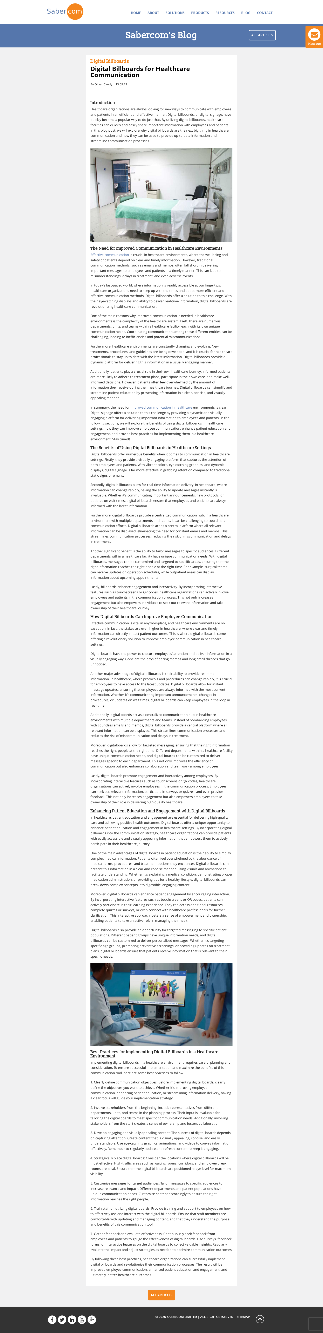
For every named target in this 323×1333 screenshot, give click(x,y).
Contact (265, 13)
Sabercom (73, 11)
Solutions (175, 13)
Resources (225, 13)
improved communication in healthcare (161, 407)
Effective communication (109, 254)
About (153, 13)
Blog (245, 13)
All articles (262, 35)
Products (200, 13)
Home (136, 13)
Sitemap (243, 1317)
